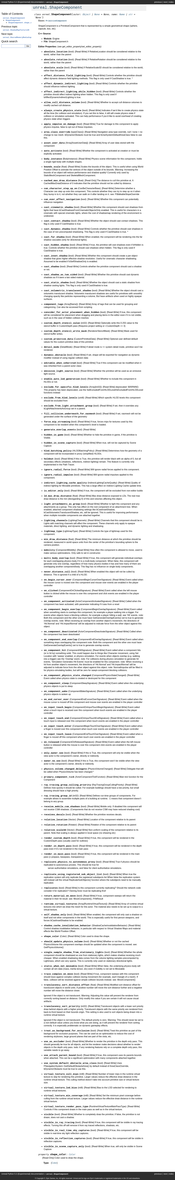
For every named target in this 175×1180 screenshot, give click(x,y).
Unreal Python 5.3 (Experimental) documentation (22, 2)
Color (54, 1162)
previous (158, 2)
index (171, 2)
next (165, 2)
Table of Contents (12, 13)
